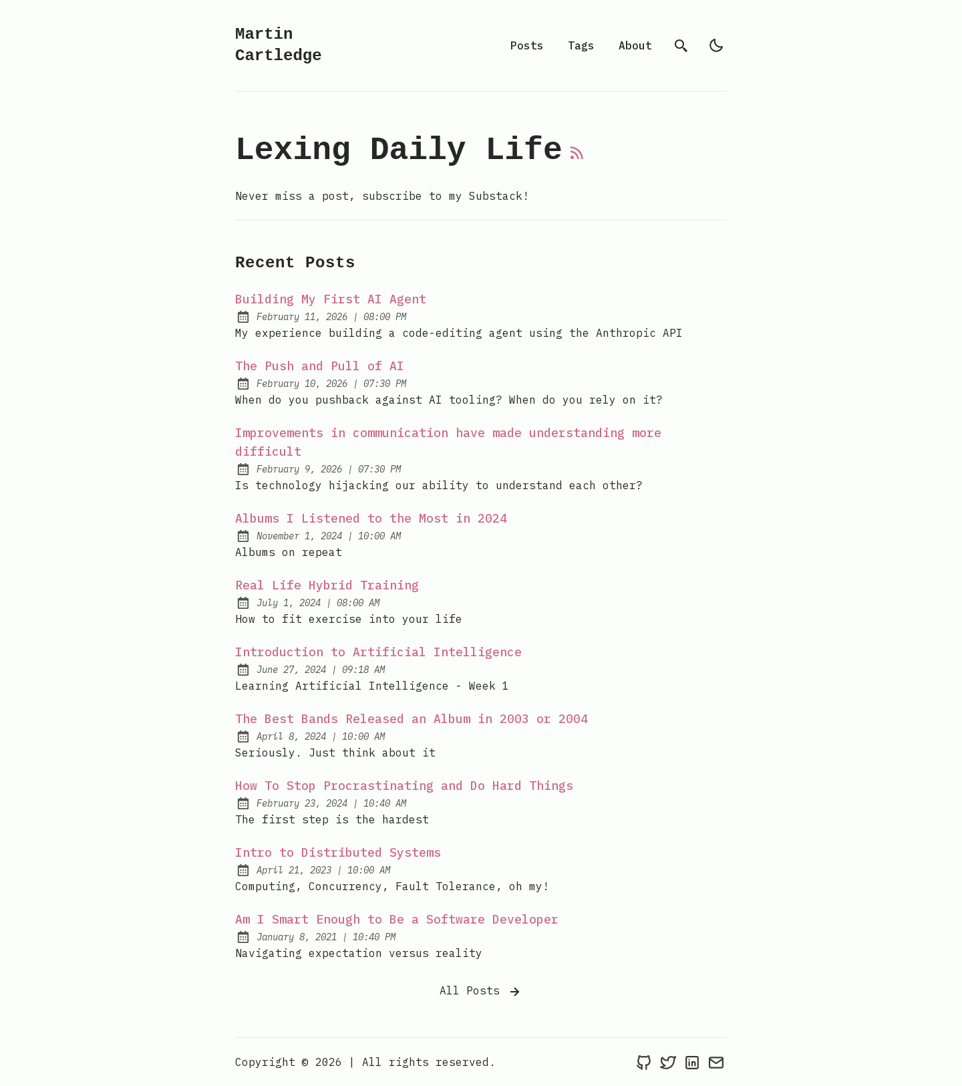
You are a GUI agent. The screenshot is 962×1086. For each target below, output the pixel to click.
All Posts (481, 992)
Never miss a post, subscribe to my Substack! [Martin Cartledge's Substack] (382, 195)
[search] (681, 45)
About (635, 45)
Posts (527, 45)
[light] (716, 45)
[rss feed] (577, 158)
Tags (581, 45)
